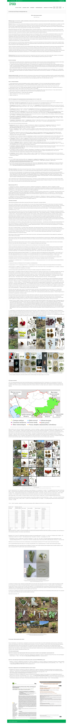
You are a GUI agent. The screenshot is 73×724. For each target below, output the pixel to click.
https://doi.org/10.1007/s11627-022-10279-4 (17, 149)
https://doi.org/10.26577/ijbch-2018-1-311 (16, 128)
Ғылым (28, 8)
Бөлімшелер (32, 8)
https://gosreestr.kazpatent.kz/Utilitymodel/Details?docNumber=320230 (21, 162)
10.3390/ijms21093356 (49, 134)
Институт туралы (18, 8)
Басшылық (24, 8)
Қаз (54, 8)
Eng (60, 8)
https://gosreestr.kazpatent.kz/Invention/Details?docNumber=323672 (24, 166)
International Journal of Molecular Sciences (33, 134)
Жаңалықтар (46, 8)
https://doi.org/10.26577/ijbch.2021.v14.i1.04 (46, 111)
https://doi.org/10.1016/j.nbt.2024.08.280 (41, 676)
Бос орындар (50, 8)
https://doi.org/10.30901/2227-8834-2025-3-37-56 (19, 664)
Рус (57, 8)
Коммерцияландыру (39, 8)
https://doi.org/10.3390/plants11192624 (54, 113)
